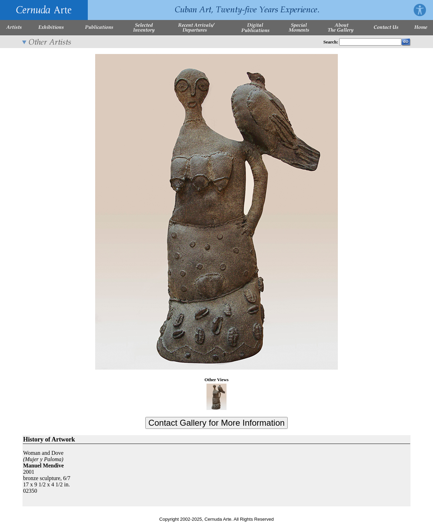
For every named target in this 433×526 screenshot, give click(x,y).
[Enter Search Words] (370, 42)
